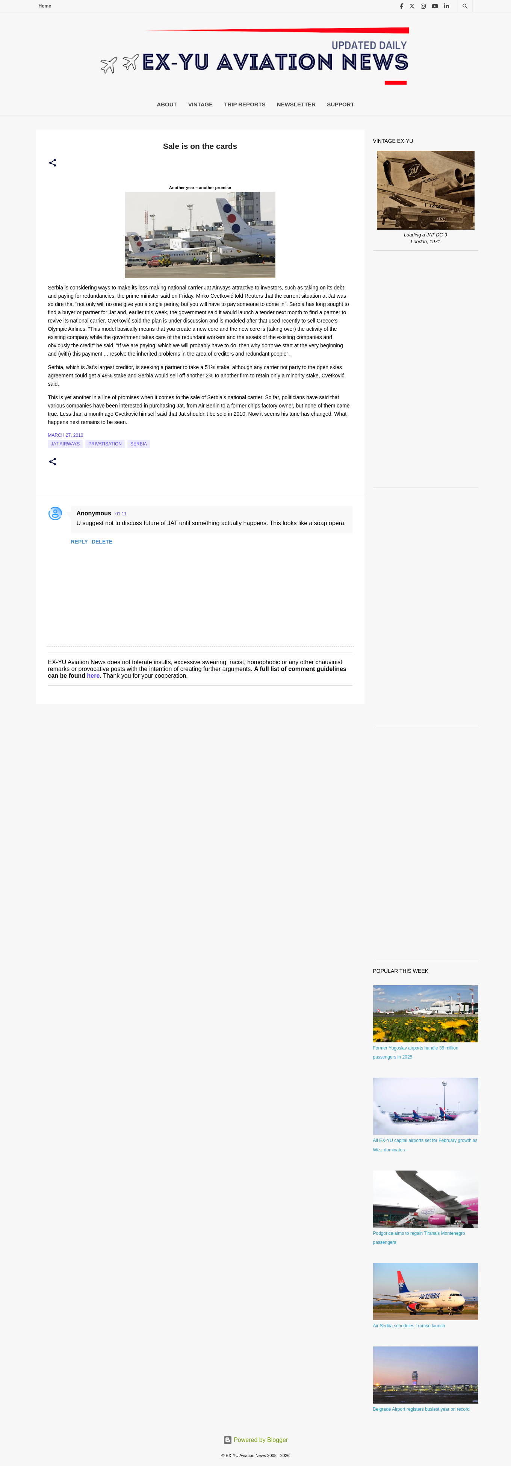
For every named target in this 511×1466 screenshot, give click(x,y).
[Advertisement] (425, 369)
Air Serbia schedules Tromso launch (409, 1325)
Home (45, 6)
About (167, 104)
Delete (102, 542)
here (93, 675)
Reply (79, 542)
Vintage (200, 104)
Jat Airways (65, 444)
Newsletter (296, 104)
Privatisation (105, 444)
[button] (52, 163)
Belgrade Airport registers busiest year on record (421, 1409)
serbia (138, 444)
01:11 (121, 513)
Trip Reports (245, 104)
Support (340, 104)
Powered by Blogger (255, 1440)
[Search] (465, 6)
